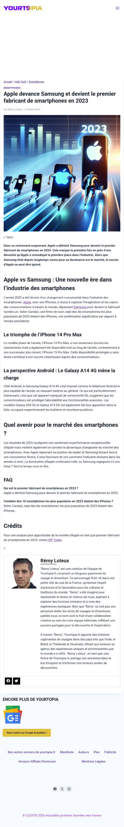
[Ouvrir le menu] (117, 8)
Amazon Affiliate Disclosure (37, 761)
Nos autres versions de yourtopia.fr (31, 752)
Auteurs (83, 752)
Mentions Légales (94, 761)
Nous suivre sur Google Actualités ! (27, 732)
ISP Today (54, 540)
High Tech (20, 81)
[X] (62, 789)
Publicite (110, 752)
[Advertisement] (62, 46)
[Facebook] (55, 789)
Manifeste (67, 752)
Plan (97, 752)
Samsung (80, 307)
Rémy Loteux (15, 109)
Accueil (8, 81)
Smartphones (36, 81)
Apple (27, 302)
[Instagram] (69, 789)
